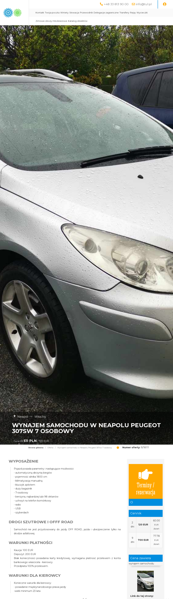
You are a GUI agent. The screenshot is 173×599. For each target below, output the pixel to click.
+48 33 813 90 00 (116, 4)
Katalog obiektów (121, 21)
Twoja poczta (83, 12)
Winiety (96, 12)
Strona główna (35, 447)
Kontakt (71, 12)
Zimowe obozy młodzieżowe (94, 21)
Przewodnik (117, 12)
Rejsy (164, 12)
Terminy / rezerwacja (145, 481)
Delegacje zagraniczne (137, 12)
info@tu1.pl (144, 4)
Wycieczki (72, 21)
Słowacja (105, 12)
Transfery (156, 12)
